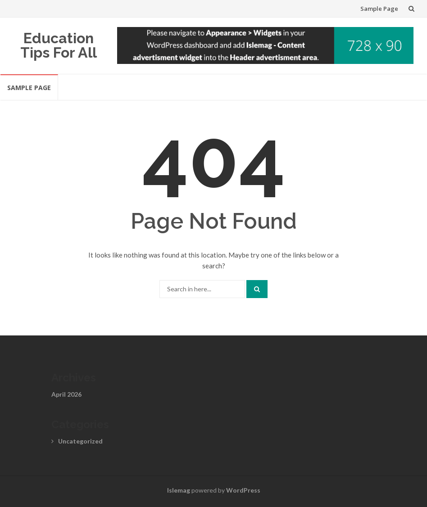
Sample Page (379, 9)
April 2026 (66, 394)
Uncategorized (80, 441)
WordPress (243, 490)
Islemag (178, 490)
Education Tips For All (58, 45)
